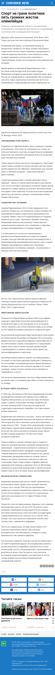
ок (41, 579)
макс (41, 590)
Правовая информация (31, 634)
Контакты (11, 634)
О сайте (3, 634)
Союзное (4, 627)
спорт (3, 571)
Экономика (31, 627)
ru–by (13, 590)
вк (14, 579)
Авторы (18, 634)
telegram (41, 585)
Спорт (3, 9)
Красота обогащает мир (37, 618)
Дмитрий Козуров (30, 9)
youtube (14, 585)
